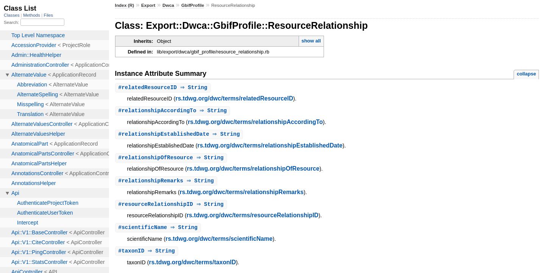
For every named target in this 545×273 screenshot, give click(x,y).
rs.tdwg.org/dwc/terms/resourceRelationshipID (253, 217)
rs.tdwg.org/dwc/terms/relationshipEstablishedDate (270, 146)
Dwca (168, 5)
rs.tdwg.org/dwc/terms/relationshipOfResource (253, 170)
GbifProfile (192, 5)
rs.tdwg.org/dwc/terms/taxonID (192, 265)
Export (148, 5)
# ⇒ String (163, 87)
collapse (526, 74)
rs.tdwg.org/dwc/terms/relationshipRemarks (242, 194)
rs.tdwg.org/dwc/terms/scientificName (218, 241)
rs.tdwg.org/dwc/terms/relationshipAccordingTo (255, 122)
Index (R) (124, 5)
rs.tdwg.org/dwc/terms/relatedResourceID (234, 99)
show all (311, 41)
